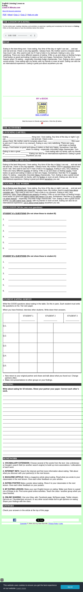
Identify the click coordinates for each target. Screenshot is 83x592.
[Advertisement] (27, 81)
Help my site (33, 15)
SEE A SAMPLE (42, 115)
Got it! (70, 587)
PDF (4, 15)
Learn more (21, 588)
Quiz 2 (23, 15)
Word (10, 15)
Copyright (23, 523)
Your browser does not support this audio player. (20, 35)
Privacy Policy (53, 523)
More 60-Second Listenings (11, 11)
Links (61, 523)
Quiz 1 (16, 15)
